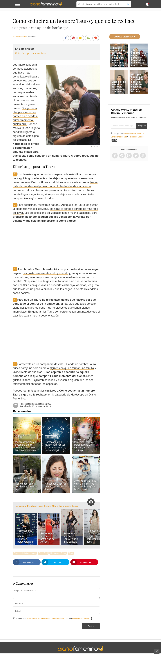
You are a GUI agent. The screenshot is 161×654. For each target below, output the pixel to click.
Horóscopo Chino (58, 553)
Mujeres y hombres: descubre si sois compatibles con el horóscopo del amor (26, 446)
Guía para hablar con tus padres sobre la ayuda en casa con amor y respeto (137, 83)
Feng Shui (43, 553)
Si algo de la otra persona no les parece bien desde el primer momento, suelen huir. (25, 116)
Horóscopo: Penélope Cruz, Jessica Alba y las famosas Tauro (46, 506)
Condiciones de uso (60, 618)
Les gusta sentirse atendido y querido (45, 273)
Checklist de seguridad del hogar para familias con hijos (119, 87)
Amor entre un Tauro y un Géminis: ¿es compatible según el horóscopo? (85, 485)
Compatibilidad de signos (24, 436)
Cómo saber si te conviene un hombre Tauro (26, 486)
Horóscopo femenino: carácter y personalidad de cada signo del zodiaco (85, 445)
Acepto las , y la (53, 618)
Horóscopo (77, 394)
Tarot (71, 553)
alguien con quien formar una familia (72, 368)
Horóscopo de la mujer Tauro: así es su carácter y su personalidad (55, 446)
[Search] (127, 4)
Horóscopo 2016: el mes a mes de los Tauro (55, 486)
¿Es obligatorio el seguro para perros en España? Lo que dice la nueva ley (138, 57)
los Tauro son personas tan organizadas (67, 311)
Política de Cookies (80, 618)
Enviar (91, 626)
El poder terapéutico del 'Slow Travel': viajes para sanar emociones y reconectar (119, 56)
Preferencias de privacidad (38, 618)
